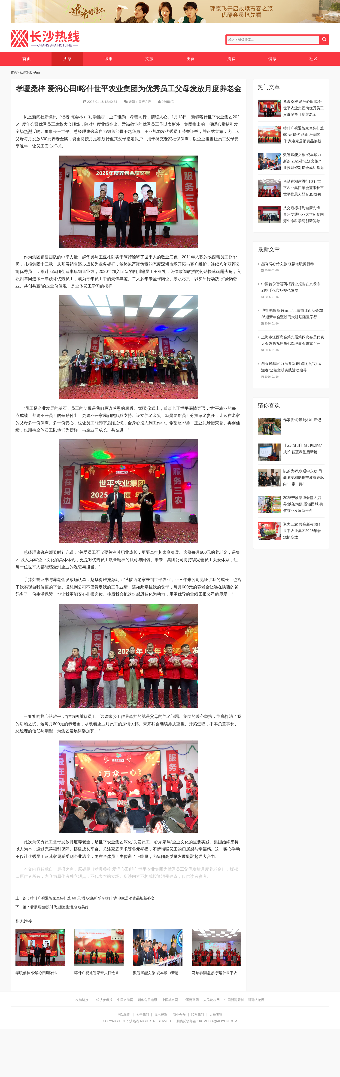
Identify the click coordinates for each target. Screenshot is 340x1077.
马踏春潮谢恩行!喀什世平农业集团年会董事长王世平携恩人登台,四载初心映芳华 (303, 188)
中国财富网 (191, 1000)
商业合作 (179, 1014)
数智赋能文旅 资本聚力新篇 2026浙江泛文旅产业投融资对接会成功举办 (303, 161)
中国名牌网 (125, 1000)
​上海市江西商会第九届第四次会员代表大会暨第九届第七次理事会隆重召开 (292, 340)
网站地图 (124, 1014)
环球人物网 (256, 1000)
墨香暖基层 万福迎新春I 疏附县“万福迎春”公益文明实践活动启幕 (291, 367)
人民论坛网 (211, 1000)
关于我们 (142, 1014)
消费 (231, 58)
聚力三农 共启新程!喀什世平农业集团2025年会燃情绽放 (302, 530)
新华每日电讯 (147, 1000)
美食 (190, 58)
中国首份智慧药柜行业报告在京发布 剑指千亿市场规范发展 (290, 287)
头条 (67, 58)
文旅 (149, 58)
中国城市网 (170, 1000)
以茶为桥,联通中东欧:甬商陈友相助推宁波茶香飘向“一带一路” (303, 477)
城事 (108, 58)
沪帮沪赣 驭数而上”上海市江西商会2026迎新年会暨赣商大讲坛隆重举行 (292, 314)
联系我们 (197, 1014)
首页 (26, 58)
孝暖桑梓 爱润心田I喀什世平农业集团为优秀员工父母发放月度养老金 (303, 108)
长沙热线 (45, 38)
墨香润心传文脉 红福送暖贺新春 (287, 264)
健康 (272, 58)
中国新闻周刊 (234, 1000)
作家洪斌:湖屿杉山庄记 (302, 420)
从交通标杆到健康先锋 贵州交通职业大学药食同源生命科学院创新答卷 (303, 214)
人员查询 (215, 1014)
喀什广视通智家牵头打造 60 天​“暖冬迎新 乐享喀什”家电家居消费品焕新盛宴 (92, 898)
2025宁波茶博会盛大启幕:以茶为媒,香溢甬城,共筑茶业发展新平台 (303, 504)
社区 (313, 58)
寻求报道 (160, 1014)
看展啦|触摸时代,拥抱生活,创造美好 (59, 907)
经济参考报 (104, 1000)
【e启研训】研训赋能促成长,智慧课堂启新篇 (302, 449)
